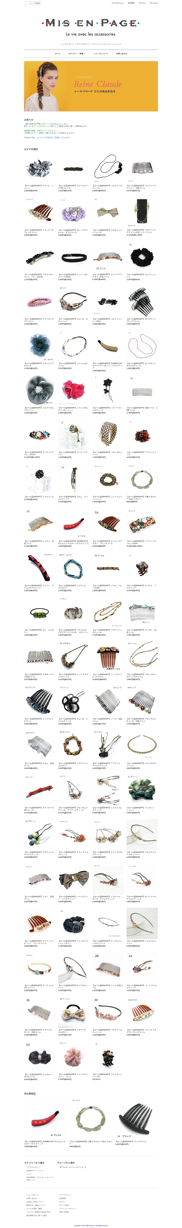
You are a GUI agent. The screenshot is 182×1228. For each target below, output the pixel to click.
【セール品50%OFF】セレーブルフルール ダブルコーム (73, 231)
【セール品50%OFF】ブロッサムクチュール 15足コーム (141, 720)
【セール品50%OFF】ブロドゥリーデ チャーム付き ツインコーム (141, 231)
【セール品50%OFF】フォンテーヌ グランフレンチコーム (142, 1031)
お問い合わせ (121, 54)
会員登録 (131, 3)
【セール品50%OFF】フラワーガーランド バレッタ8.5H (39, 275)
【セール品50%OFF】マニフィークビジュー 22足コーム (141, 187)
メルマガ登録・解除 (34, 1209)
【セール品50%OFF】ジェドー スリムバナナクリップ (39, 586)
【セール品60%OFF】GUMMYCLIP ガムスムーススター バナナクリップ (73, 542)
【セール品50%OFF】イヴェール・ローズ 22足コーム (39, 1031)
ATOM (66, 1212)
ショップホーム (32, 1195)
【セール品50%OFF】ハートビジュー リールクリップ (73, 897)
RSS (61, 1212)
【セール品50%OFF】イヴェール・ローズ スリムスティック (107, 897)
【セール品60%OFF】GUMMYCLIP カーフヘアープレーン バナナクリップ (107, 365)
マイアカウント (118, 3)
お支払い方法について (35, 1202)
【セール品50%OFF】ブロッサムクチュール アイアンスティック (73, 809)
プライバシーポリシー (67, 1209)
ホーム (57, 54)
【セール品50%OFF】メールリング (39, 497)
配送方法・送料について (35, 1205)
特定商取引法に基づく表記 (36, 1215)
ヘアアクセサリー (33, 1167)
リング (29, 1174)
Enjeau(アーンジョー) (34, 1171)
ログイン (142, 3)
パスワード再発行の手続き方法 (38, 1212)
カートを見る (64, 1205)
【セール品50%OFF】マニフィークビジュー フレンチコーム (39, 942)
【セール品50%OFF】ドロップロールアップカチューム (141, 675)
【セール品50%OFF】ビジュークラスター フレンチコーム (107, 542)
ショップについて (100, 54)
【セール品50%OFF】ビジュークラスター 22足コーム (107, 275)
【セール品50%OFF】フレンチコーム (131, 1141)
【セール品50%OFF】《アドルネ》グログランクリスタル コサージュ (73, 631)
